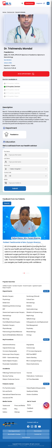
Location (29, 411)
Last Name (7, 158)
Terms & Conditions (13, 445)
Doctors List (10, 12)
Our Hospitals (26, 437)
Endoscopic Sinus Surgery (11, 354)
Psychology (6, 299)
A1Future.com (40, 445)
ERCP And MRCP (31, 354)
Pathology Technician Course (12, 373)
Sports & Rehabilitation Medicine (13, 335)
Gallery (5, 412)
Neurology (6, 319)
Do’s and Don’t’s (7, 391)
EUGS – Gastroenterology (11, 357)
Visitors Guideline (32, 394)
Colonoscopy (30, 348)
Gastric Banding (31, 357)
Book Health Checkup (14, 434)
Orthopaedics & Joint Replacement (37, 322)
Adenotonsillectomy (9, 344)
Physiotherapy (7, 328)
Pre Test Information (9, 388)
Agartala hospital (37, 285)
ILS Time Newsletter (33, 379)
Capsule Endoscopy (9, 348)
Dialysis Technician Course (11, 379)
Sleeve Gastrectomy (32, 364)
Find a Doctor (38, 431)
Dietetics (29, 306)
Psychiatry (29, 328)
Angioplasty (30, 344)
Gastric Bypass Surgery (10, 361)
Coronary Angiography (10, 351)
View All (7, 203)
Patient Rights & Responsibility (36, 388)
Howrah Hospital (27, 285)
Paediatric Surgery (8, 325)
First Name (7, 151)
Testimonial (6, 405)
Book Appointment (26, 74)
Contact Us (37, 434)
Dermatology (30, 302)
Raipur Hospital (7, 287)
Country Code (7, 172)
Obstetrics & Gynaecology (34, 312)
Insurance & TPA (8, 397)
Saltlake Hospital (7, 285)
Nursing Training (8, 376)
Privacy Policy (23, 445)
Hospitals (39, 3)
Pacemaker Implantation (10, 364)
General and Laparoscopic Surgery (13, 312)
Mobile (6, 179)
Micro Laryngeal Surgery (34, 361)
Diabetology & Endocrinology (12, 306)
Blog (15, 409)
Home (4, 12)
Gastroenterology (32, 309)
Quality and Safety (32, 391)
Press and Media (19, 405)
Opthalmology (30, 319)
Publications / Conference (35, 376)
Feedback (30, 408)
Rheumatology (31, 331)
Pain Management (32, 325)
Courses (29, 373)
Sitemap (17, 412)
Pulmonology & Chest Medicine (12, 331)
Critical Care (30, 299)
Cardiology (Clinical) (32, 296)
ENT (4, 309)
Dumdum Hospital (17, 285)
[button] (22, 273)
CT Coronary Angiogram (34, 351)
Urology (28, 335)
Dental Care (6, 302)
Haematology (7, 315)
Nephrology (30, 315)
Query (29, 405)
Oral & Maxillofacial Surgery (11, 322)
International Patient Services (12, 394)
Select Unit (7, 165)
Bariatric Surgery (8, 296)
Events (5, 409)
